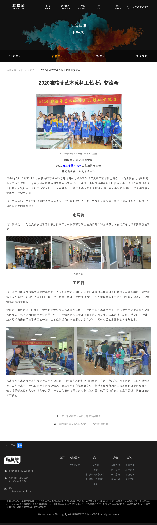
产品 (93, 457)
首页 (62, 457)
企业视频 (129, 479)
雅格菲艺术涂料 (72, 166)
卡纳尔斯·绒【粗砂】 (95, 474)
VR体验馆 (75, 465)
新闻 (21, 70)
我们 (115, 457)
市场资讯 (129, 474)
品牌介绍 (115, 465)
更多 (95, 483)
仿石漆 (95, 465)
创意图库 (75, 457)
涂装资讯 (129, 465)
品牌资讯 (32, 70)
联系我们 (115, 479)
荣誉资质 (115, 470)
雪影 (95, 470)
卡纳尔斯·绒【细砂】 (95, 479)
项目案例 (115, 474)
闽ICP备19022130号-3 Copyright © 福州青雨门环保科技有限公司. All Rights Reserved (79, 514)
